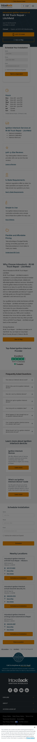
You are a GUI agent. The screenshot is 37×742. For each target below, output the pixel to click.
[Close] (35, 727)
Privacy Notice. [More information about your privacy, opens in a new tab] (31, 738)
